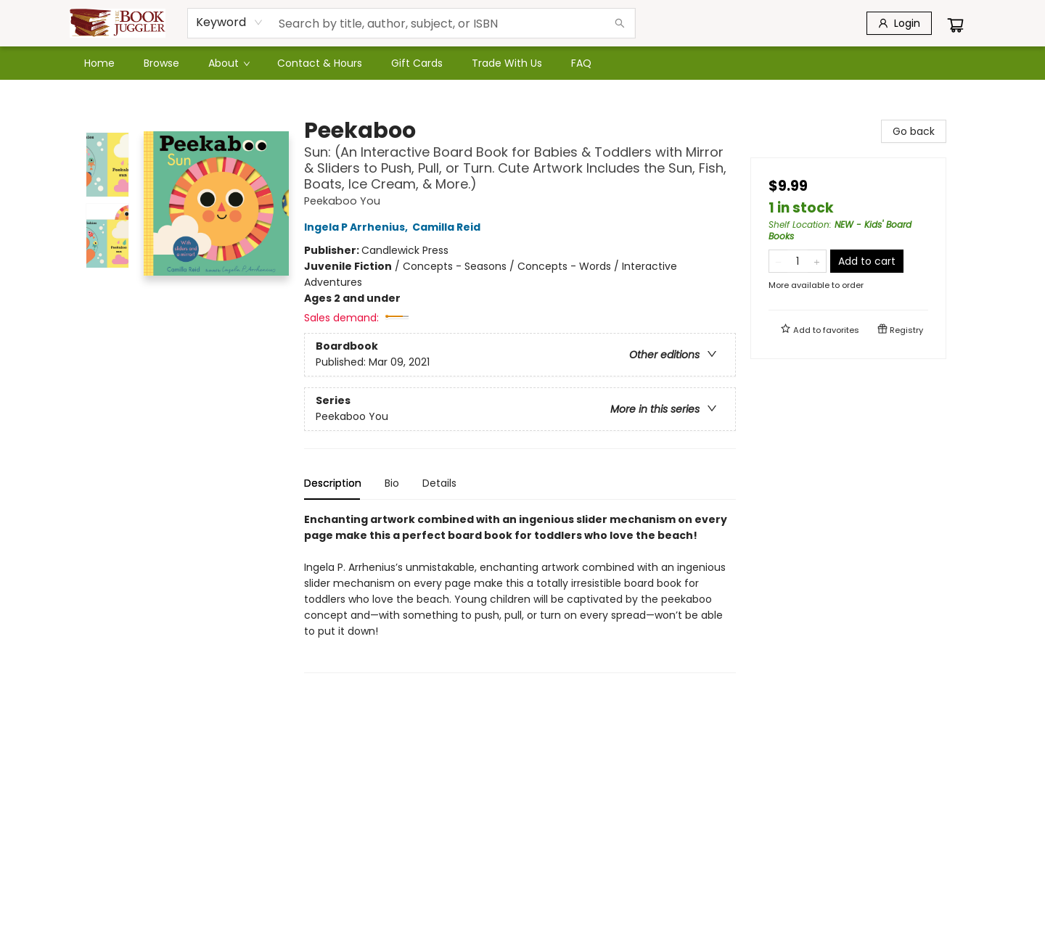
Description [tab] (332, 483)
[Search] (619, 23)
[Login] (899, 23)
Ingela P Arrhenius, (358, 227)
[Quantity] (797, 261)
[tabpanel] (520, 592)
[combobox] (229, 22)
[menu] (522, 63)
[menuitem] (99, 63)
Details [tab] (439, 483)
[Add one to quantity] (817, 261)
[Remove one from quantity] (778, 261)
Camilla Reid (448, 227)
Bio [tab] (392, 483)
